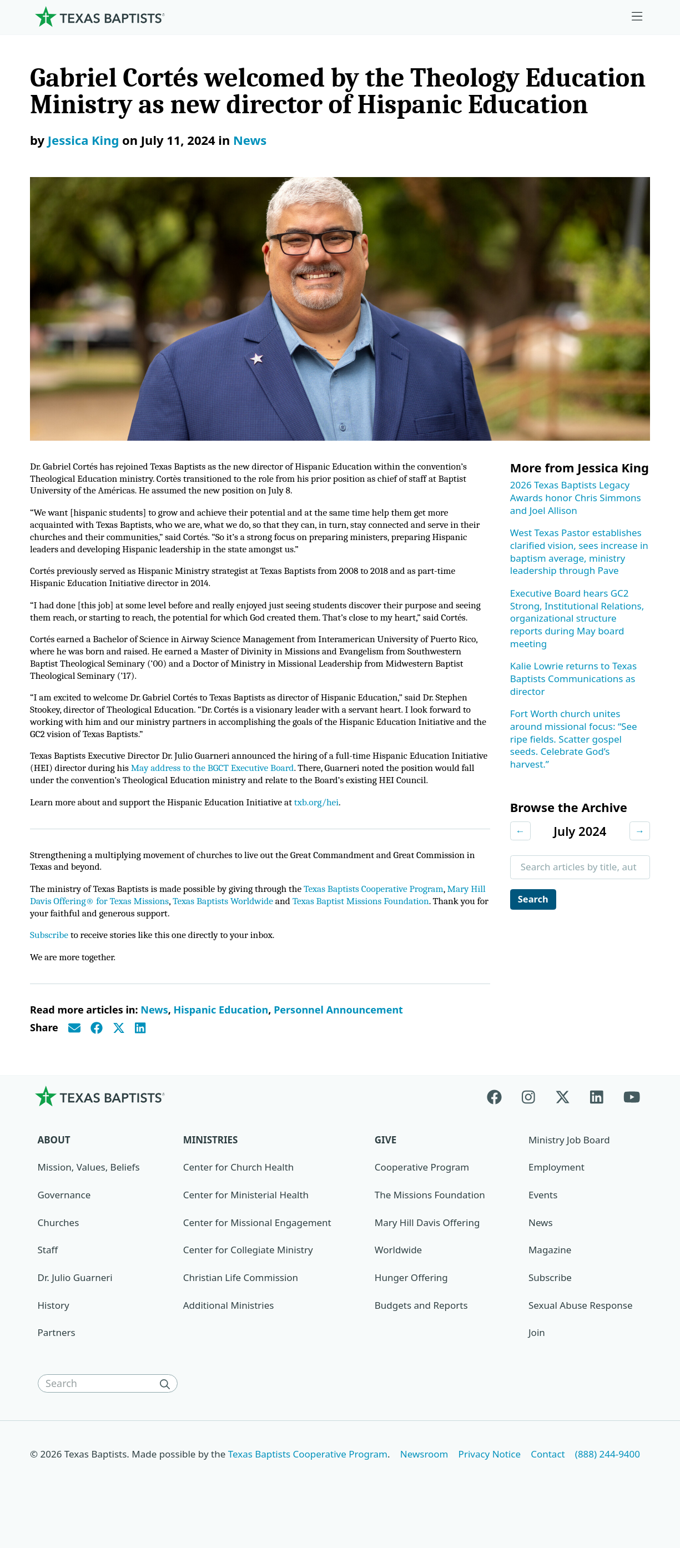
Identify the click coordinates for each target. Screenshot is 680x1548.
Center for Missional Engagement (257, 1247)
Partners (56, 1357)
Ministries (210, 1164)
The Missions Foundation (430, 1219)
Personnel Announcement (338, 1034)
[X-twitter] (562, 1120)
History (53, 1329)
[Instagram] (528, 1120)
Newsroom (424, 1479)
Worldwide (398, 1274)
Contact (548, 1479)
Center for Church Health (238, 1192)
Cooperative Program (422, 1192)
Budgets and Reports (421, 1329)
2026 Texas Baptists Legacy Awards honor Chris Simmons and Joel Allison (575, 497)
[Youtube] (631, 1120)
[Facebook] (499, 1120)
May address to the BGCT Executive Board (258, 788)
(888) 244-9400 (607, 1479)
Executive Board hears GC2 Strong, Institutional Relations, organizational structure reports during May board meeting (577, 618)
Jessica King (83, 140)
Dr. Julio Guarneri (75, 1301)
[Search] (168, 1408)
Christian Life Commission (240, 1301)
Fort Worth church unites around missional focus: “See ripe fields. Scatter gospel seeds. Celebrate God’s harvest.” (573, 738)
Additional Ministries (228, 1329)
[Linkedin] (596, 1120)
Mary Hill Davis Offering (427, 1247)
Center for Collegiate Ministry (248, 1274)
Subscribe (49, 959)
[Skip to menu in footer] (637, 17)
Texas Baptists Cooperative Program (385, 911)
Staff (48, 1274)
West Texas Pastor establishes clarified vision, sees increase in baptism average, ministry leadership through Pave (579, 551)
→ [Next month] (639, 830)
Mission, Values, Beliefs (89, 1192)
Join (536, 1357)
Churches (58, 1247)
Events (542, 1219)
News (249, 140)
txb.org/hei (326, 823)
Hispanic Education (221, 1034)
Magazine (549, 1274)
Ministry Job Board (569, 1164)
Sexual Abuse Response (580, 1329)
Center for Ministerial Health (246, 1219)
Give (385, 1164)
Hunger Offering (411, 1301)
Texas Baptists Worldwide (247, 924)
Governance (64, 1219)
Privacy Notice (490, 1479)
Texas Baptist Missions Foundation (389, 924)
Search (534, 899)
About (54, 1164)
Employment (556, 1192)
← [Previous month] (520, 830)
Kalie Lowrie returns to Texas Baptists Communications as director (573, 678)
